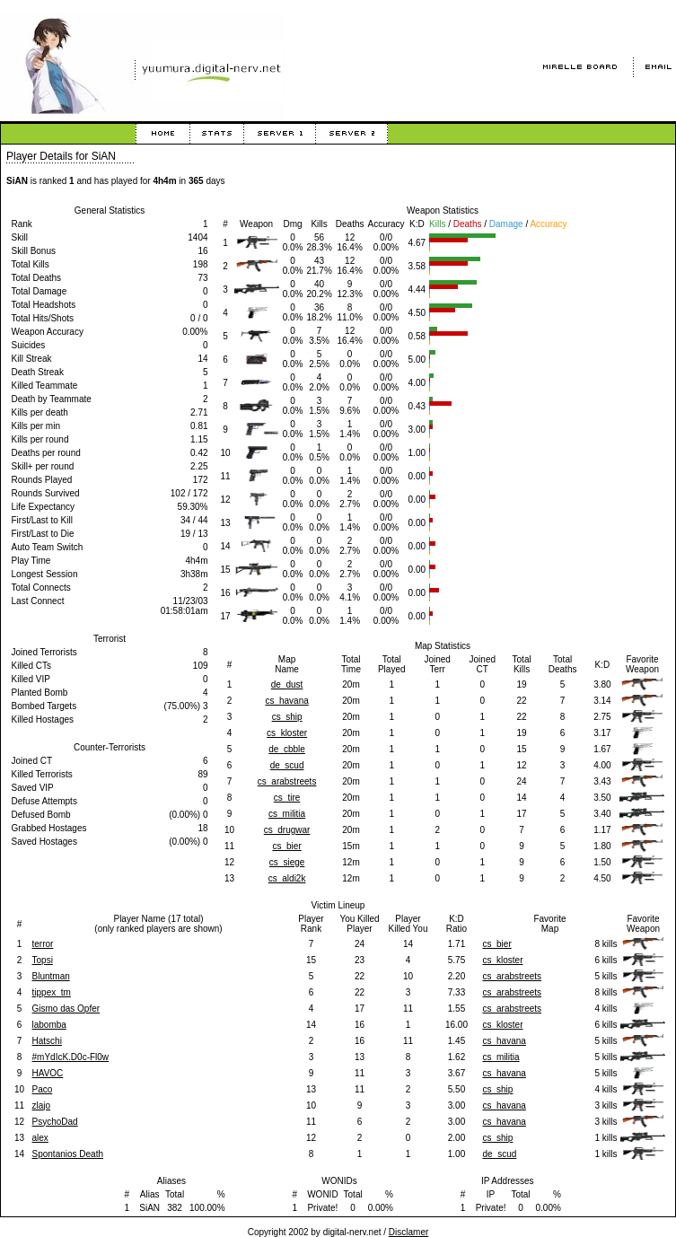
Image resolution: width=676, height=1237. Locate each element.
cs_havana (286, 701)
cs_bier (286, 846)
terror (43, 944)
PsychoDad (55, 1122)
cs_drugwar (287, 830)
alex (40, 1138)
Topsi (42, 960)
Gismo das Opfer (66, 1008)
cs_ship (287, 717)
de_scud (287, 765)
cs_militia (286, 814)
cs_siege (286, 862)
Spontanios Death (68, 1154)
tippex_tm (51, 992)
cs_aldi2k (287, 878)
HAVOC (48, 1073)
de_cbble (286, 749)
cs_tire (287, 798)
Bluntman (51, 976)
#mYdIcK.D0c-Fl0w (71, 1057)
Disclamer (408, 1232)
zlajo (41, 1105)
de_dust (287, 684)
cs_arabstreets (287, 781)
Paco (42, 1089)
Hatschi (47, 1041)
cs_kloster (287, 733)
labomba (49, 1025)
